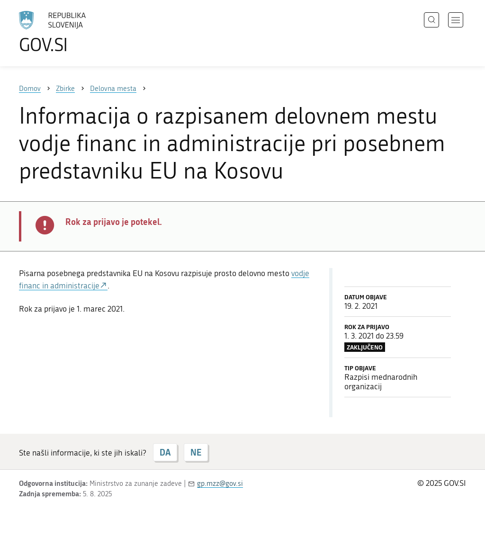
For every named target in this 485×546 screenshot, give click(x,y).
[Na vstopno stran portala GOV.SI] (78, 32)
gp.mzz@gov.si (220, 483)
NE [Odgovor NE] (195, 452)
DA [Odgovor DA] (165, 452)
